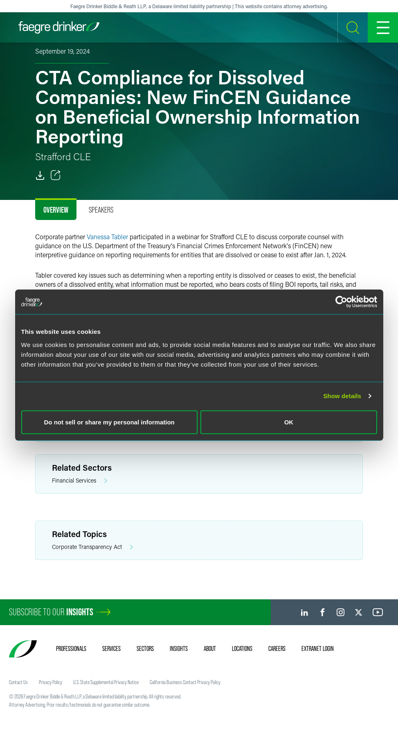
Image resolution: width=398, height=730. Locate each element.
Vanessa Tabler (107, 236)
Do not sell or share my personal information (109, 421)
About (210, 648)
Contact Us (18, 682)
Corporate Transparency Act (92, 547)
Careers (277, 648)
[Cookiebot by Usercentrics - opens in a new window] (341, 302)
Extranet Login (317, 648)
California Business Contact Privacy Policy (185, 682)
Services (111, 648)
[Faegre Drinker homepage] (58, 27)
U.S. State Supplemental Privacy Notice (106, 682)
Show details (342, 395)
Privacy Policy (50, 682)
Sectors (145, 648)
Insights (179, 648)
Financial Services (79, 480)
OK (289, 421)
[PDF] (40, 175)
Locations (242, 648)
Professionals (71, 648)
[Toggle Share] (55, 175)
